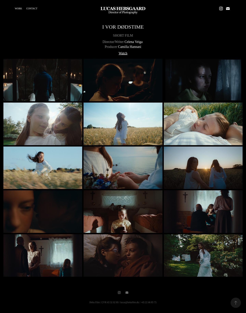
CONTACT (31, 8)
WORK (18, 8)
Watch (123, 53)
